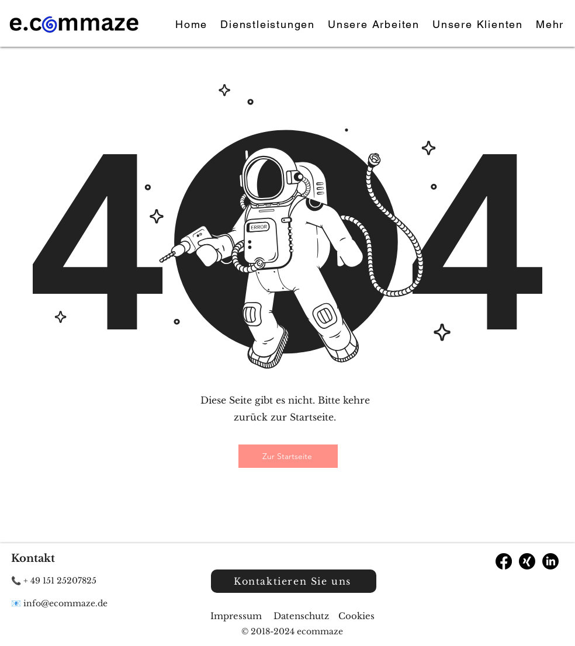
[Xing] (527, 561)
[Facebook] (504, 561)
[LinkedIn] (550, 561)
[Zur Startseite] (288, 456)
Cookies (356, 615)
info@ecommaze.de (65, 603)
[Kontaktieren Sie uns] (293, 581)
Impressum (237, 615)
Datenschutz (301, 615)
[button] (550, 25)
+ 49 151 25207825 (59, 580)
